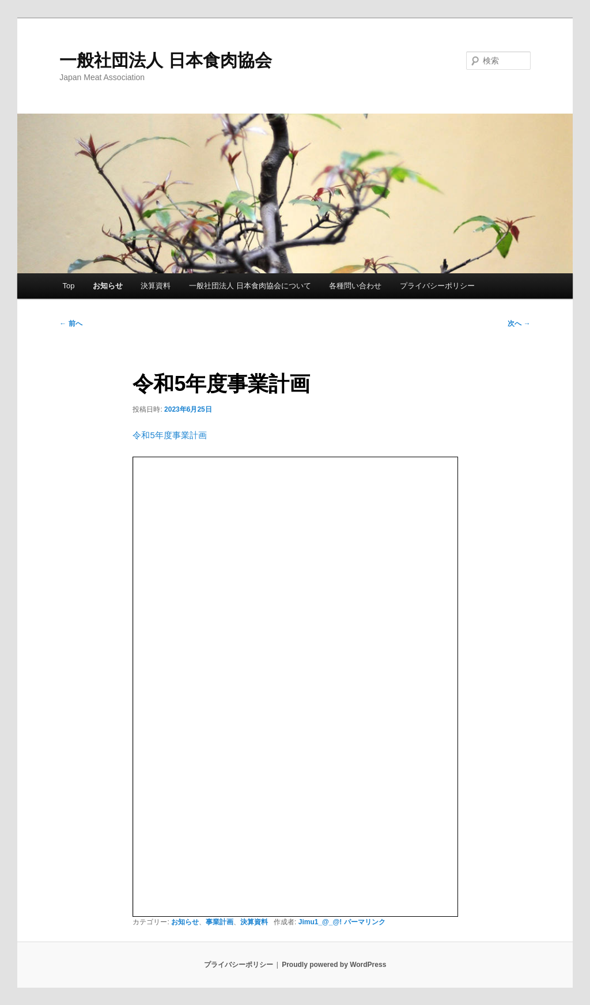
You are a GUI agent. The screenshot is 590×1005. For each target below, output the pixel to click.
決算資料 (156, 285)
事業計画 (219, 922)
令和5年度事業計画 (169, 435)
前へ (70, 323)
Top (68, 285)
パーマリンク (364, 922)
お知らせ (108, 285)
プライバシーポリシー (437, 285)
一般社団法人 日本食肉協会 (165, 60)
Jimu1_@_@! (320, 922)
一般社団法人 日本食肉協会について (250, 285)
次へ (519, 323)
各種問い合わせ (355, 285)
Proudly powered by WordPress (334, 965)
